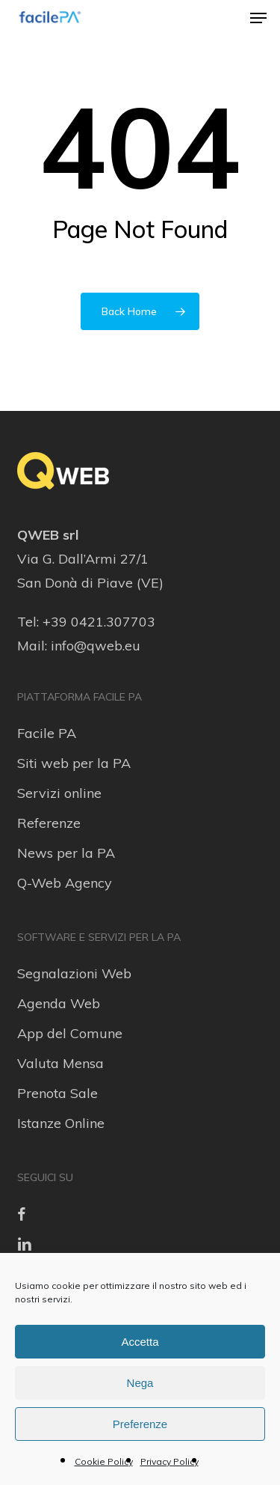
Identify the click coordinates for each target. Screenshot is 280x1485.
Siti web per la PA (74, 763)
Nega (140, 1382)
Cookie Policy (104, 1461)
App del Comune (69, 1033)
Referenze (49, 823)
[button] (258, 17)
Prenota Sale (57, 1093)
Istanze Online (61, 1123)
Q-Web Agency (64, 882)
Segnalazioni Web (74, 973)
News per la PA (66, 853)
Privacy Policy (169, 1461)
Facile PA (46, 733)
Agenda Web (58, 1003)
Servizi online (59, 793)
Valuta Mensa (60, 1063)
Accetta (139, 1341)
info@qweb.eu (95, 645)
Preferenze (140, 1424)
